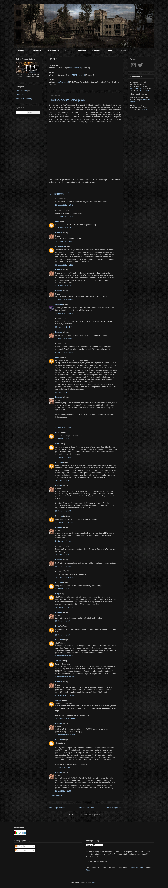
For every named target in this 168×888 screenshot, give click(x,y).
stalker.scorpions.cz (138, 868)
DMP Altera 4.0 (63, 82)
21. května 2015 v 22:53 (64, 352)
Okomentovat (57, 796)
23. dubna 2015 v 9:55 (63, 242)
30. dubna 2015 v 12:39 (64, 265)
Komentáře (20, 851)
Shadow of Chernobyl (24, 99)
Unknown (59, 462)
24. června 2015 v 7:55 (64, 541)
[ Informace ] (36, 50)
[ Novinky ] (21, 50)
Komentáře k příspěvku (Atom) (93, 815)
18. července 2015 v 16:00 (65, 719)
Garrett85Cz (60, 247)
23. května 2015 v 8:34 (63, 392)
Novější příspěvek (57, 808)
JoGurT (58, 661)
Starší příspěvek (113, 808)
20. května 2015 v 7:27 (63, 327)
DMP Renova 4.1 (78, 75)
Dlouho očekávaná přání (67, 100)
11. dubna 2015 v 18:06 (64, 217)
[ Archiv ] (123, 50)
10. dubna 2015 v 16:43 (64, 205)
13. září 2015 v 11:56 (63, 791)
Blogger (94, 882)
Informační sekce (136, 88)
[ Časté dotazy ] (52, 50)
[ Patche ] (68, 50)
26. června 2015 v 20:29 (64, 555)
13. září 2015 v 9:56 (62, 768)
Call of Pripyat (21, 91)
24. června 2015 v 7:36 (64, 522)
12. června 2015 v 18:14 (64, 439)
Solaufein (59, 304)
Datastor (58, 233)
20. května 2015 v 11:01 (64, 339)
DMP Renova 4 (75, 68)
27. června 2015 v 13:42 (64, 589)
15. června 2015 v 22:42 (64, 457)
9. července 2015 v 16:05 (64, 677)
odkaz (144, 110)
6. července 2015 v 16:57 (64, 656)
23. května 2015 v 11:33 (64, 427)
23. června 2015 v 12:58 (64, 511)
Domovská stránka (85, 808)
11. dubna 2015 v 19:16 (64, 228)
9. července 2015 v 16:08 (64, 695)
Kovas (57, 432)
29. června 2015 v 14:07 (64, 607)
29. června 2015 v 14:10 (64, 621)
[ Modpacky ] (82, 50)
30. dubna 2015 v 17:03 (64, 286)
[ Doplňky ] (96, 50)
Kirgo (57, 594)
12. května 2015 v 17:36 (64, 313)
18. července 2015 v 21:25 (65, 735)
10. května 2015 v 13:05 (64, 300)
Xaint (57, 221)
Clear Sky (20, 95)
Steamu (89, 870)
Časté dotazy (144, 90)
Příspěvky (20, 846)
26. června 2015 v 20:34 (64, 566)
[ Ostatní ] (110, 50)
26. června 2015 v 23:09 (64, 578)
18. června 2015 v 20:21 (64, 481)
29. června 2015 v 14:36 (64, 635)
